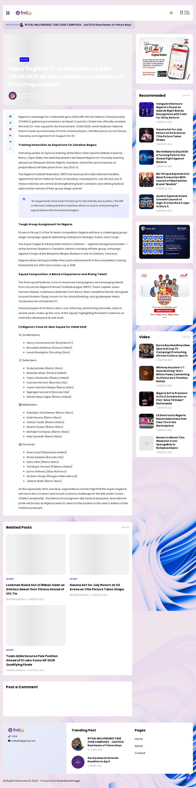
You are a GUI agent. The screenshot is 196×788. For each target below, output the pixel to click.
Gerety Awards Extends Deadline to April (103, 759)
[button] (10, 149)
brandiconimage (68, 781)
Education (12, 24)
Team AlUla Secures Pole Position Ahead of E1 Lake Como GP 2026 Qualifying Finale (32, 660)
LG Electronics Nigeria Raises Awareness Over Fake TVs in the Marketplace (171, 420)
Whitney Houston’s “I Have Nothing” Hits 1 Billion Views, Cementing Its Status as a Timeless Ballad (173, 374)
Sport (24, 59)
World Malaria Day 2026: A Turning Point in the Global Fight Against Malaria (172, 157)
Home (13, 59)
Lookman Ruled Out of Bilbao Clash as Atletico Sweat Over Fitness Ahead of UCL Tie (35, 589)
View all (125, 527)
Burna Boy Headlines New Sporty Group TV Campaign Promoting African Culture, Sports (173, 350)
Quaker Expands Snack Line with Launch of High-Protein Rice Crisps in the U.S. (172, 201)
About (139, 746)
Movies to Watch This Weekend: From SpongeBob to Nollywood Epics (170, 443)
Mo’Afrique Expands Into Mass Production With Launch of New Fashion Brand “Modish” (173, 179)
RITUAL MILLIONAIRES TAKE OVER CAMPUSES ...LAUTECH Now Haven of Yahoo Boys (78, 24)
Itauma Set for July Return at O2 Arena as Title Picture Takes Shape (97, 587)
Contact (140, 753)
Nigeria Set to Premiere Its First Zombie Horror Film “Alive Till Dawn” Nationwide (171, 398)
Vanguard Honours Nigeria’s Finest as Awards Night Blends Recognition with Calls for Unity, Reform (171, 110)
